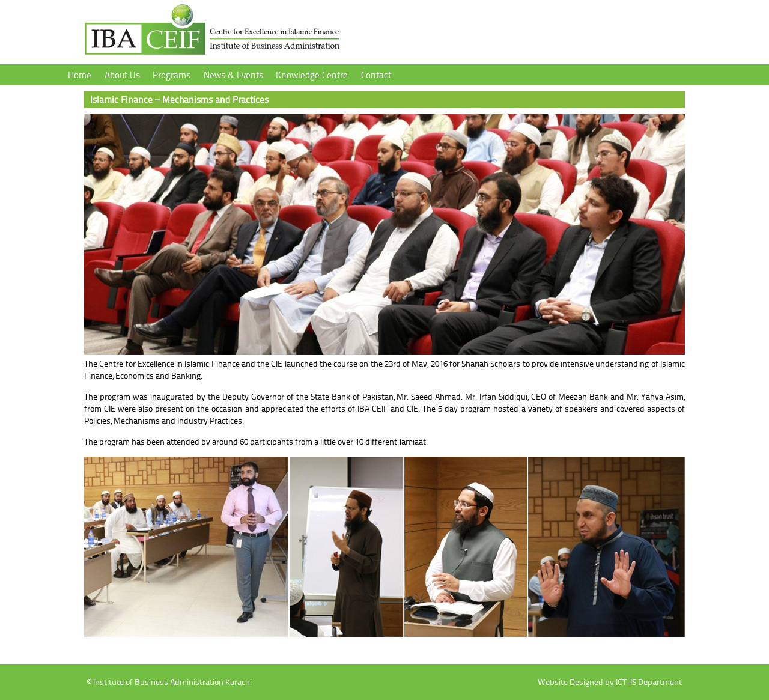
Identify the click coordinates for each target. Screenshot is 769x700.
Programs (171, 74)
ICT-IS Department (649, 681)
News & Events (233, 74)
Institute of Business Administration (212, 33)
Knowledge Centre (312, 74)
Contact (376, 74)
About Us (122, 74)
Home (79, 74)
